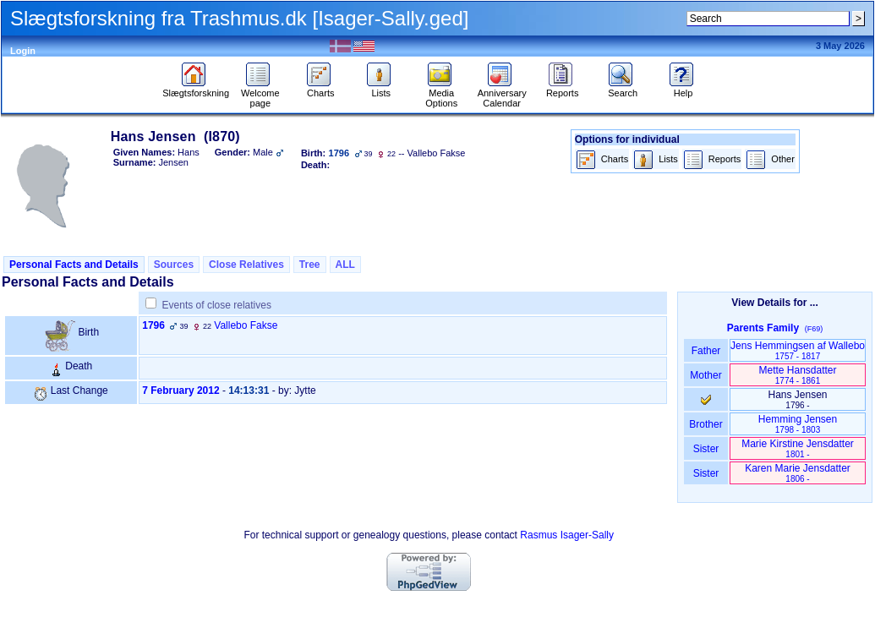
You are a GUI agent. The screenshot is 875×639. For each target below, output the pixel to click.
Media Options (441, 93)
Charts (320, 88)
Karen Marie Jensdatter (797, 472)
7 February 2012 (180, 390)
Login (23, 51)
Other (770, 160)
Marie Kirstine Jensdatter (797, 448)
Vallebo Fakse (245, 325)
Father (705, 351)
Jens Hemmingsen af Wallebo (797, 350)
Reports (562, 88)
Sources (174, 264)
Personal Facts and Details (74, 264)
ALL (345, 264)
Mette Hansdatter (797, 374)
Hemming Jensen (797, 423)
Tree (309, 264)
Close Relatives (246, 264)
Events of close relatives (216, 305)
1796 (153, 325)
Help (683, 88)
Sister (706, 449)
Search (622, 88)
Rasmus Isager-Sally (567, 535)
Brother (705, 424)
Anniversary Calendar (502, 93)
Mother (706, 375)
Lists (380, 88)
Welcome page (260, 93)
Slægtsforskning (195, 88)
